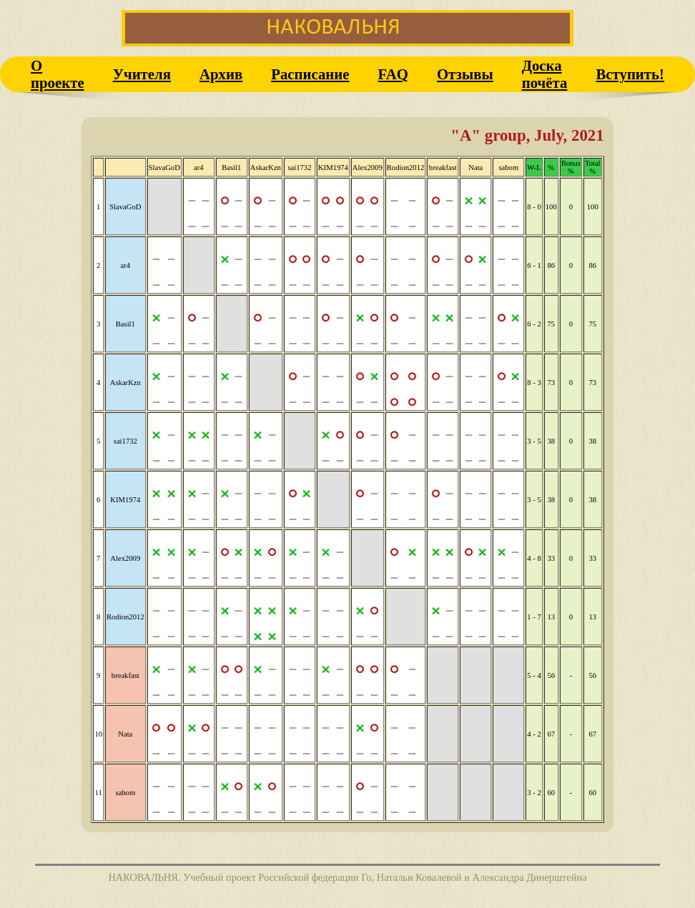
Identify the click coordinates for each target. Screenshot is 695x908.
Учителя (142, 74)
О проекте (57, 74)
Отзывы (465, 74)
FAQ (393, 74)
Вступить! (630, 74)
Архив (220, 74)
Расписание (310, 74)
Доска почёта (545, 74)
